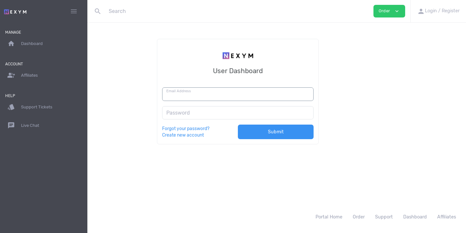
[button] (438, 11)
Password (217, 113)
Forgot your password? (224, 128)
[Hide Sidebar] (73, 11)
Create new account (222, 135)
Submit (315, 132)
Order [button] (389, 11)
